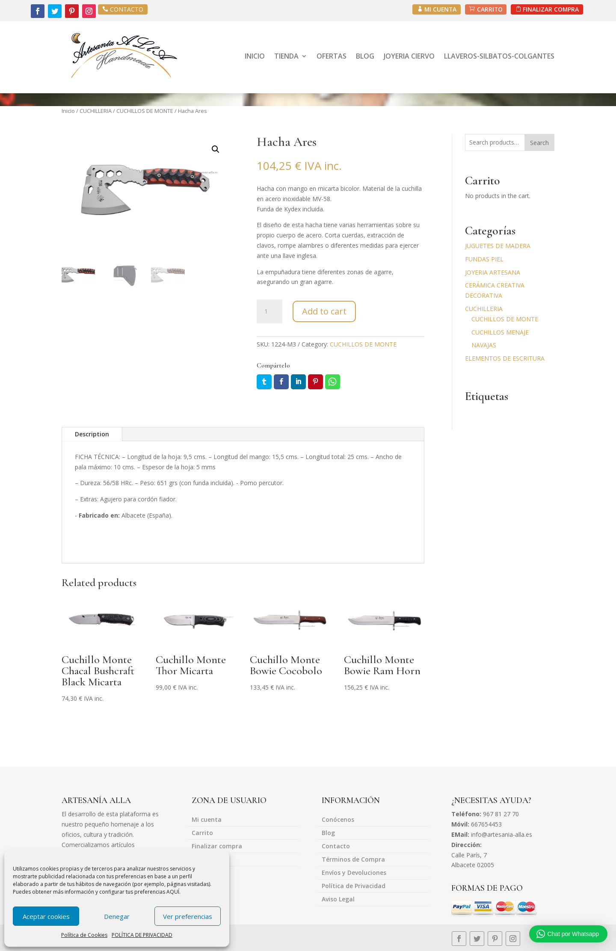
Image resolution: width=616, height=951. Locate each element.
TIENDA (286, 56)
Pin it (315, 381)
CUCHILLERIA (96, 111)
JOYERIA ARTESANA (492, 272)
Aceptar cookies (46, 916)
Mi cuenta (207, 820)
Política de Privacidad (353, 886)
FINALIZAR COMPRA (550, 9)
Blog (328, 833)
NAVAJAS (483, 345)
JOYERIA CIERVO (409, 56)
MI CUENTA (439, 9)
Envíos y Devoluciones (354, 873)
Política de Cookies (84, 935)
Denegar (117, 916)
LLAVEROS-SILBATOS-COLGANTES (499, 56)
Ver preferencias (187, 916)
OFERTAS (331, 56)
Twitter (264, 381)
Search (539, 143)
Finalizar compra (217, 846)
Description (92, 434)
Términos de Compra (353, 859)
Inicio (68, 111)
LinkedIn (298, 381)
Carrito (202, 833)
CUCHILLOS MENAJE (500, 332)
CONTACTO (126, 9)
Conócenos (338, 820)
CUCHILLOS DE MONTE (144, 111)
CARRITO (489, 9)
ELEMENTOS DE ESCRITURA (505, 358)
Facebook (281, 381)
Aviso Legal (338, 899)
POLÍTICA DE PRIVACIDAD (142, 935)
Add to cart (324, 311)
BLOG (365, 56)
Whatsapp (332, 381)
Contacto (336, 846)
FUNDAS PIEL (484, 259)
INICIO (255, 56)
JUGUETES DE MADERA (497, 246)
